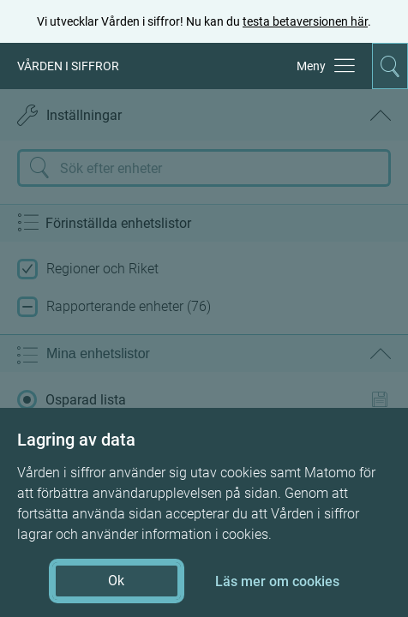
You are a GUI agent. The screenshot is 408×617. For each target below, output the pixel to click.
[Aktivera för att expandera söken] (390, 66)
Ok (116, 580)
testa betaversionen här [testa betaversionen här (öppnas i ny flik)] (305, 21)
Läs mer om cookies (277, 581)
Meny (311, 66)
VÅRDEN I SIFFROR (68, 66)
